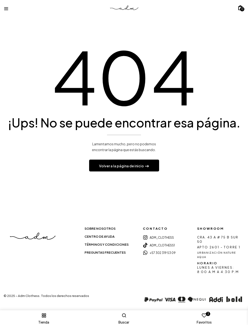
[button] (240, 8)
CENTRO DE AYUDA (100, 237)
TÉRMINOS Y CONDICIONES (107, 245)
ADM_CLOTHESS (162, 238)
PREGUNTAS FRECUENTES (105, 253)
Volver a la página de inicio (121, 166)
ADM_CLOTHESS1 (162, 245)
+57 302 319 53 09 (163, 253)
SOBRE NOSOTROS (100, 229)
